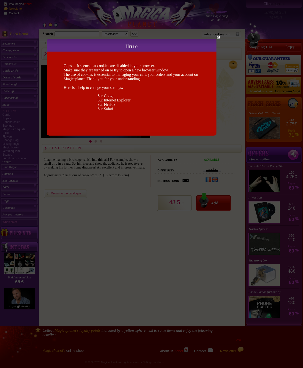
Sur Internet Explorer (114, 100)
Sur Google (106, 96)
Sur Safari (105, 109)
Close (218, 37)
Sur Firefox (106, 104)
